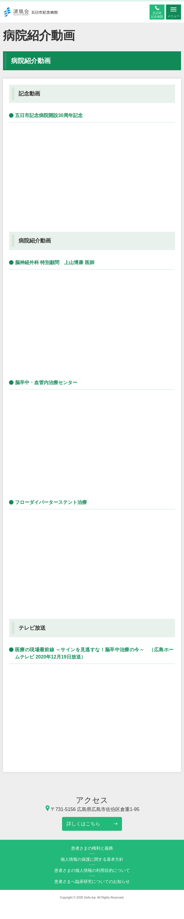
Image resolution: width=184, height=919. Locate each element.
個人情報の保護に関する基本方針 (92, 859)
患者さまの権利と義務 (92, 848)
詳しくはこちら (83, 823)
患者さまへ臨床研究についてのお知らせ (92, 881)
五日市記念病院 (157, 14)
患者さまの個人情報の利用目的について (92, 870)
